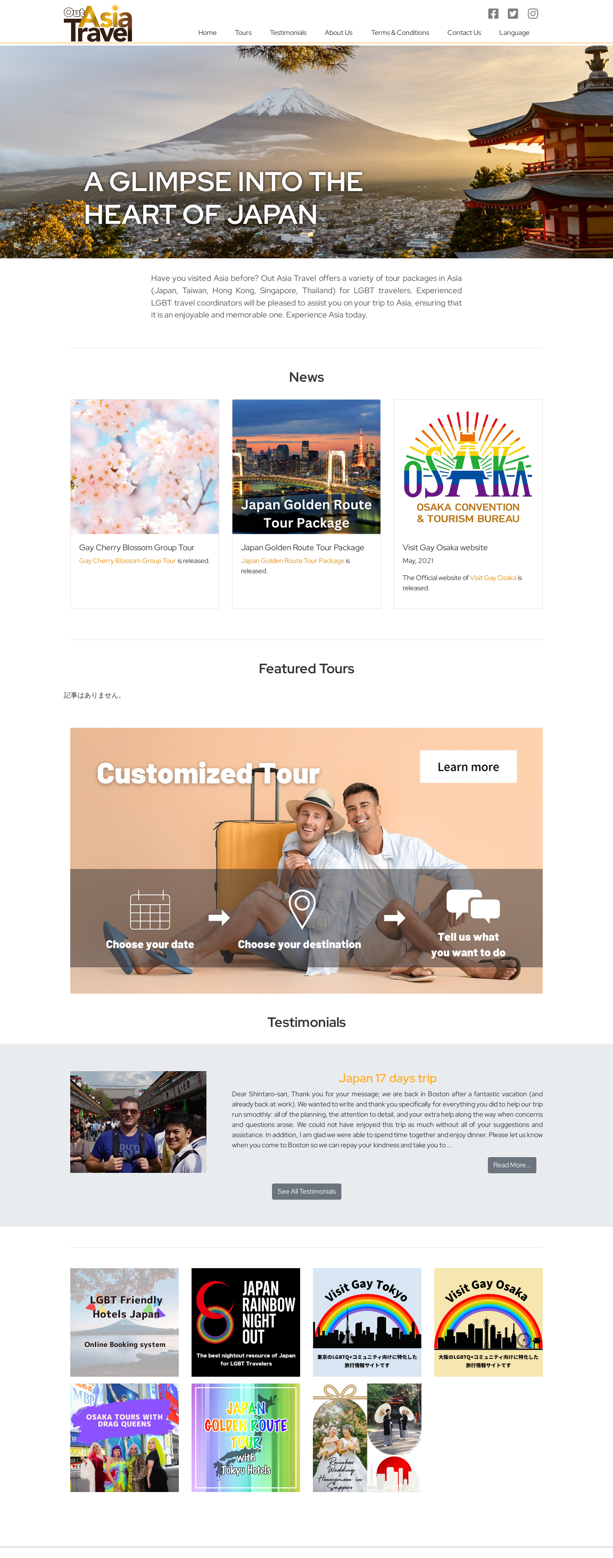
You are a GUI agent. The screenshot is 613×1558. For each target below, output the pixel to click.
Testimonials (288, 32)
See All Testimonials (307, 1191)
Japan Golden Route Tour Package (292, 560)
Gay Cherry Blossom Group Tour (127, 560)
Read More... (512, 1165)
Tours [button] (243, 32)
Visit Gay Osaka (493, 577)
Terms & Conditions (400, 32)
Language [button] (514, 32)
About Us (338, 32)
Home (207, 32)
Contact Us (464, 32)
